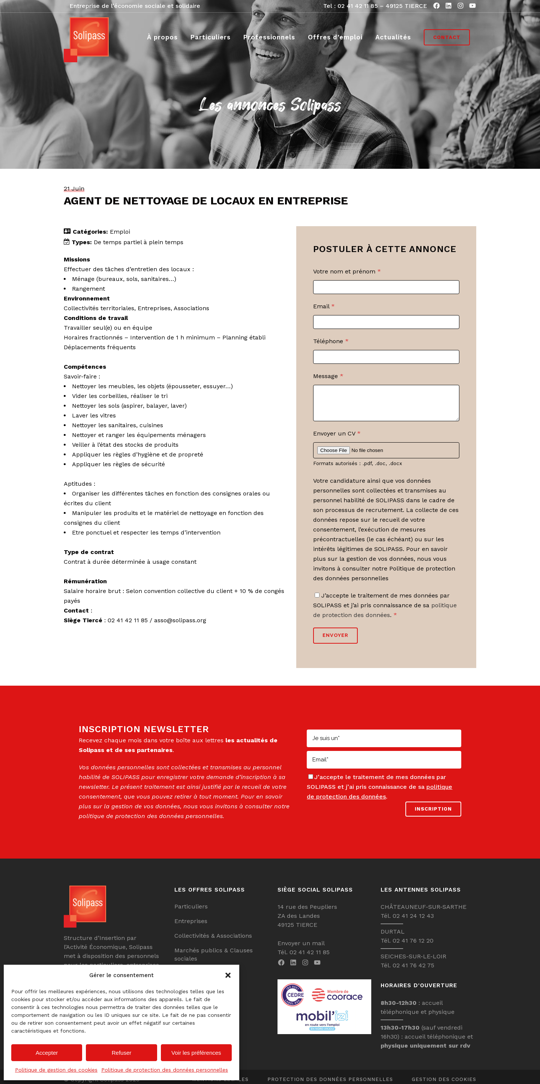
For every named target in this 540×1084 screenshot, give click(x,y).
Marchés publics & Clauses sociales (213, 960)
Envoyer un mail (301, 948)
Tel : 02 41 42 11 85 (350, 5)
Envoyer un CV (337, 439)
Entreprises (190, 926)
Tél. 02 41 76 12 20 (407, 946)
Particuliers (191, 912)
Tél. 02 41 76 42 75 (407, 970)
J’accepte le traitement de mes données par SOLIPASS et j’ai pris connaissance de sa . (385, 611)
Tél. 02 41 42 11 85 (304, 957)
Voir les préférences (196, 1052)
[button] (228, 975)
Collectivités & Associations (213, 941)
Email (324, 306)
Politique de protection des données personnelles (164, 1070)
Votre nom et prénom (347, 271)
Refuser (122, 1052)
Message (328, 376)
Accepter (47, 1052)
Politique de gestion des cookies (56, 1070)
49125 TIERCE (406, 5)
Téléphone (331, 341)
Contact (446, 37)
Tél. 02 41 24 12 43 (407, 921)
